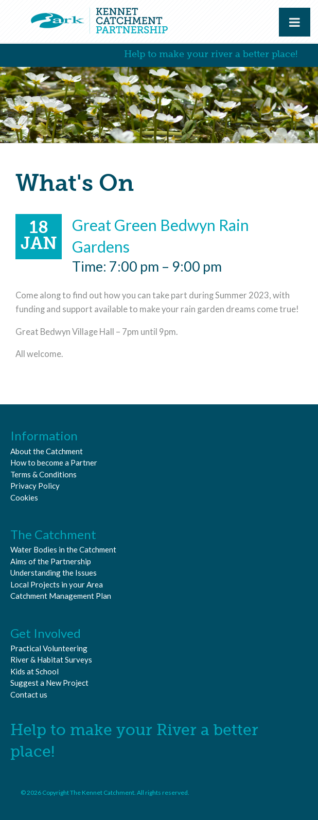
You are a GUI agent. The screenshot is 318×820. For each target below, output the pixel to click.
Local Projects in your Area (56, 584)
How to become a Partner (53, 462)
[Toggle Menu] (294, 22)
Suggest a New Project (49, 682)
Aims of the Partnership (50, 561)
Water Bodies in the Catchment (63, 549)
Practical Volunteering (48, 648)
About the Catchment (46, 451)
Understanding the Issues (53, 572)
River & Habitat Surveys (51, 659)
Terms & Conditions (43, 474)
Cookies (24, 497)
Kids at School (34, 671)
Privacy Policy (35, 485)
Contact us (28, 694)
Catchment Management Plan (60, 595)
